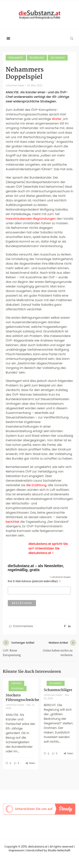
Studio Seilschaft (59, 850)
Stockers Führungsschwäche (22, 698)
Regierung (37, 58)
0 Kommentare (21, 626)
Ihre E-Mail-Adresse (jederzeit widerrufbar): (34, 581)
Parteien (16, 683)
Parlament (16, 58)
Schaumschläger (58, 690)
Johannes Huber (15, 85)
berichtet (12, 522)
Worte (56, 119)
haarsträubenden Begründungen (31, 218)
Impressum (16, 850)
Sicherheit (58, 58)
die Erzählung (36, 485)
